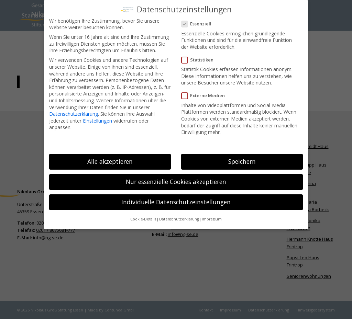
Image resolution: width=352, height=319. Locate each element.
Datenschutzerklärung (73, 110)
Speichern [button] (242, 158)
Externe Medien (206, 93)
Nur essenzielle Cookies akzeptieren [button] (176, 178)
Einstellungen (97, 117)
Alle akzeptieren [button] (110, 158)
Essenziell (199, 21)
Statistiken (200, 57)
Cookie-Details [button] (143, 216)
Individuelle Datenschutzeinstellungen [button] (176, 199)
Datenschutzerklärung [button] (179, 216)
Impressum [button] (212, 216)
